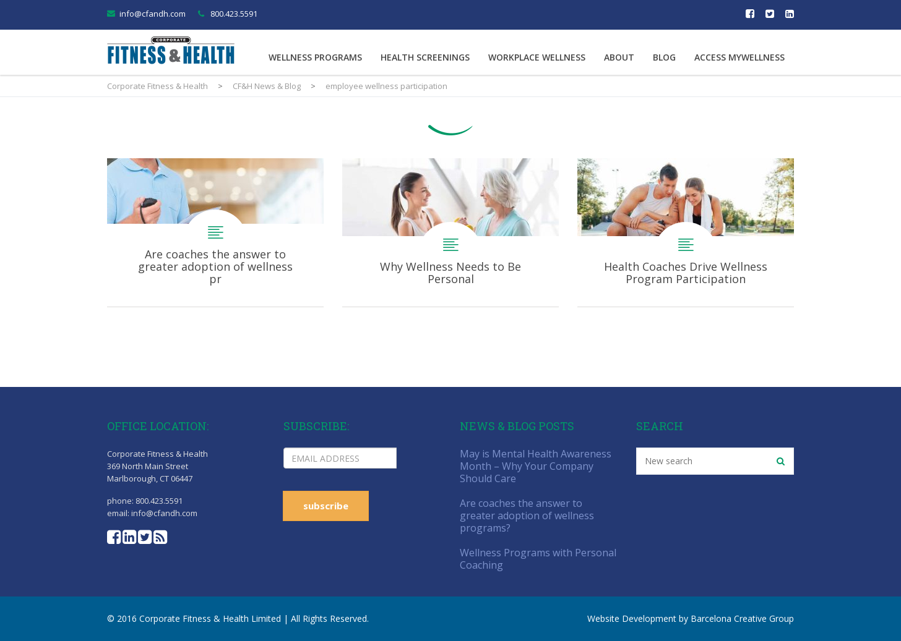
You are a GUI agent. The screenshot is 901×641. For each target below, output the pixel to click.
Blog (664, 57)
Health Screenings (425, 57)
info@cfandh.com (152, 13)
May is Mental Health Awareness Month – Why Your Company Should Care (535, 466)
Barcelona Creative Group (742, 618)
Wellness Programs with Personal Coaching (538, 559)
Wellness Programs (315, 57)
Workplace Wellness (536, 57)
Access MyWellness (739, 57)
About (619, 57)
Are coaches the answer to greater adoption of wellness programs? (215, 232)
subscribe (325, 505)
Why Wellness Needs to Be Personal (450, 232)
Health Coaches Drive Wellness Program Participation (685, 232)
